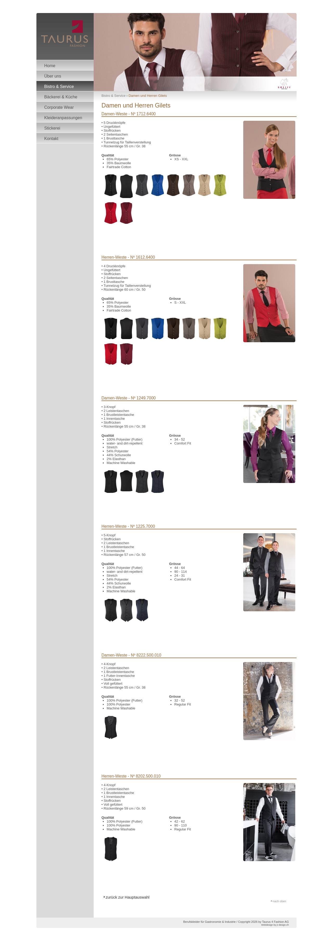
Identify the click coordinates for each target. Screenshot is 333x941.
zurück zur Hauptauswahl (127, 897)
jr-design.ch (283, 925)
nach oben (279, 900)
